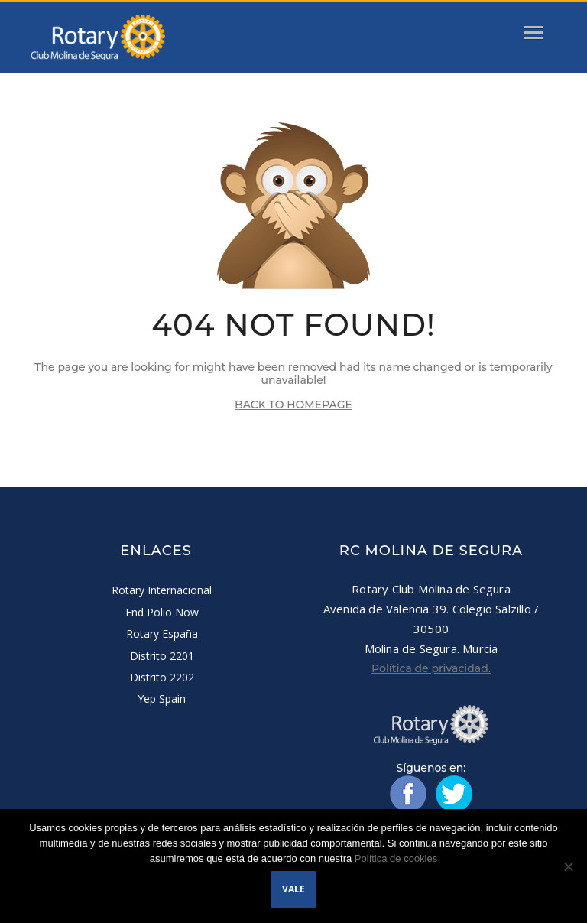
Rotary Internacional (162, 590)
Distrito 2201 (162, 655)
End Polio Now (162, 612)
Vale (293, 888)
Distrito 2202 (162, 677)
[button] (513, 26)
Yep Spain (162, 698)
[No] (568, 866)
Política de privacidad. (431, 668)
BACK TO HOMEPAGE (293, 404)
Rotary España (162, 633)
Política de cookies (396, 858)
